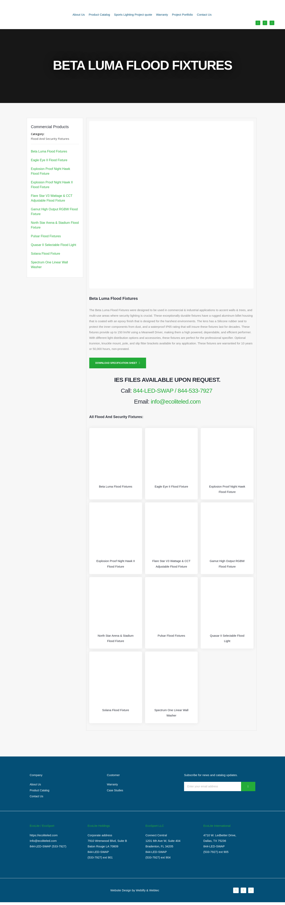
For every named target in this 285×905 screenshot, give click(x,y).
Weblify (141, 893)
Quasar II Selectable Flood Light (53, 245)
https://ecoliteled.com (44, 838)
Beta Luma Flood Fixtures (49, 151)
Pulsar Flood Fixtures (46, 236)
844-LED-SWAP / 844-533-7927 (172, 390)
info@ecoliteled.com (176, 401)
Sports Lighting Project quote (133, 15)
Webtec (154, 893)
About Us (79, 15)
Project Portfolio (182, 15)
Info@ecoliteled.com (43, 843)
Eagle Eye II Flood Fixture (49, 160)
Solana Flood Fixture (45, 253)
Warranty (162, 15)
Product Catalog (99, 15)
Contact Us (204, 15)
